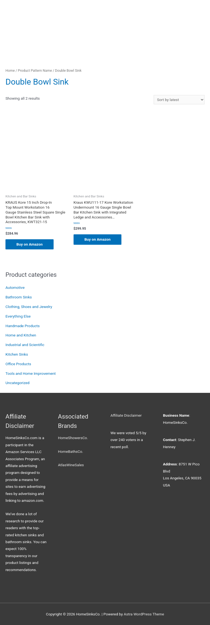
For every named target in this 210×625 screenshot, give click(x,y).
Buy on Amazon (29, 244)
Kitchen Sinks (16, 354)
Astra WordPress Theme (144, 614)
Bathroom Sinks (18, 297)
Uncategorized (17, 383)
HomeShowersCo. (73, 438)
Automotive (15, 287)
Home (10, 70)
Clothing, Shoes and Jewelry (28, 306)
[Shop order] (179, 99)
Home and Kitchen (20, 335)
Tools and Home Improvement (30, 373)
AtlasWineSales (71, 465)
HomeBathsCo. (70, 451)
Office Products (18, 364)
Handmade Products (22, 326)
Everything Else (18, 316)
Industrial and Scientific (24, 344)
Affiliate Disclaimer (126, 415)
